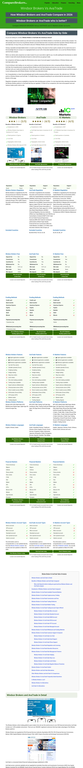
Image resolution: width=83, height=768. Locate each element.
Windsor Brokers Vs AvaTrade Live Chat (44, 636)
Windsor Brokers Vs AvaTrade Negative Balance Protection (49, 664)
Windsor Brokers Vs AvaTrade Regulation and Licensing (46, 645)
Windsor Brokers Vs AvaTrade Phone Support (45, 642)
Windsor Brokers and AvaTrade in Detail (42, 577)
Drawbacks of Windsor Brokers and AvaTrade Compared (46, 589)
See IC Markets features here (65, 440)
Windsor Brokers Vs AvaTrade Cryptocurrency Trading (45, 595)
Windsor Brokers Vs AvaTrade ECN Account (45, 620)
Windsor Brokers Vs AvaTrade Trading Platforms (44, 601)
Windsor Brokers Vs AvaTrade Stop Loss (44, 657)
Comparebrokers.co (14, 2)
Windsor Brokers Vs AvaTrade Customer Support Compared (47, 632)
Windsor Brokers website (17, 545)
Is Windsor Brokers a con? (38, 679)
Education (55, 3)
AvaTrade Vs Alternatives (38, 686)
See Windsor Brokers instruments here (17, 501)
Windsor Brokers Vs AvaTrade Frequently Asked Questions (47, 676)
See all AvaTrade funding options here (41, 332)
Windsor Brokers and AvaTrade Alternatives (43, 670)
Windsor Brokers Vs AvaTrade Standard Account (46, 614)
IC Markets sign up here (64, 164)
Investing (72, 3)
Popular (47, 3)
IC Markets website (63, 545)
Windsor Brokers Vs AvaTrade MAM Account (45, 617)
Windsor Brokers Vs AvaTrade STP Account (45, 623)
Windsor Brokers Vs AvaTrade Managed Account (46, 626)
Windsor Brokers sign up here (17, 164)
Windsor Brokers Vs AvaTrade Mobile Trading (43, 604)
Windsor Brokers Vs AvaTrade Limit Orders (45, 661)
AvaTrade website (39, 545)
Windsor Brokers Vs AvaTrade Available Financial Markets (46, 592)
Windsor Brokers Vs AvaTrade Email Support (45, 639)
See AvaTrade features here (41, 440)
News (79, 3)
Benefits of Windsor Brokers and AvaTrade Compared (45, 581)
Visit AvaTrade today (41, 551)
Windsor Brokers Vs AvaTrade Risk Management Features (46, 651)
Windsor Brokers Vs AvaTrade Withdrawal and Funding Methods (48, 629)
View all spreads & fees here (17, 275)
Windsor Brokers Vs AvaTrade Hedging (44, 654)
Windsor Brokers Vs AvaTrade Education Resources (45, 648)
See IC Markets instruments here (64, 501)
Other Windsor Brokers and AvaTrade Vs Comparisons (45, 673)
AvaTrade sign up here (41, 164)
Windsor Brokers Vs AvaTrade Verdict (41, 667)
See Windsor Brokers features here (17, 440)
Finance (63, 3)
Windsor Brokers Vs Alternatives (40, 682)
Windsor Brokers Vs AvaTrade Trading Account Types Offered (47, 607)
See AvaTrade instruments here (41, 501)
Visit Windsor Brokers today (17, 553)
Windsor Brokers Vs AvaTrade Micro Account (45, 611)
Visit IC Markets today (65, 551)
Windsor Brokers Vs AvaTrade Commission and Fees (45, 598)
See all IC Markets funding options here (64, 332)
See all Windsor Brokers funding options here (17, 332)
